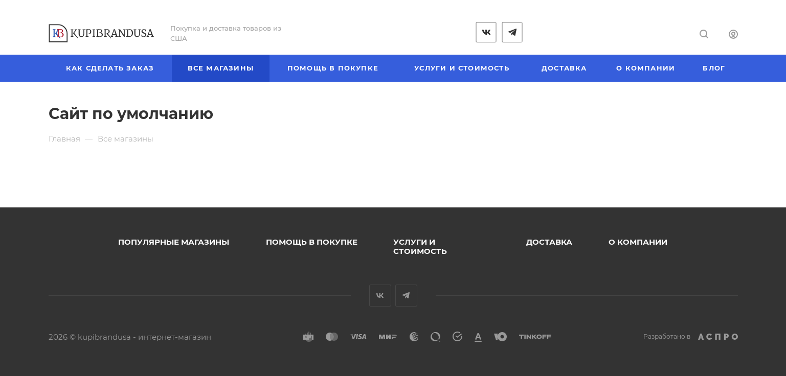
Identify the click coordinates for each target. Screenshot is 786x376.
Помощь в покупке (311, 242)
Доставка (549, 242)
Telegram (406, 296)
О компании (638, 242)
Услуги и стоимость (420, 246)
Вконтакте (380, 296)
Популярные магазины (173, 242)
